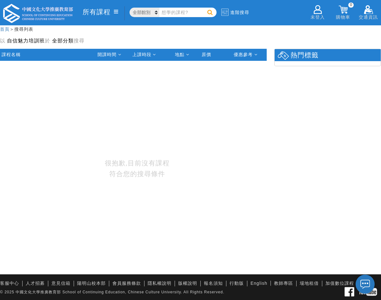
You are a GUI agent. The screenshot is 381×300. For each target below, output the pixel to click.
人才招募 (35, 283)
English (259, 283)
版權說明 (187, 283)
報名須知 (213, 283)
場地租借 (309, 283)
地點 (182, 54)
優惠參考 (245, 54)
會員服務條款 (126, 283)
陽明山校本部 (91, 283)
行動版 (237, 283)
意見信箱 (60, 283)
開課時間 (109, 54)
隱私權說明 (159, 283)
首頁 (5, 29)
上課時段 (144, 54)
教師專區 (283, 283)
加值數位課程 (339, 283)
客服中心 (9, 283)
